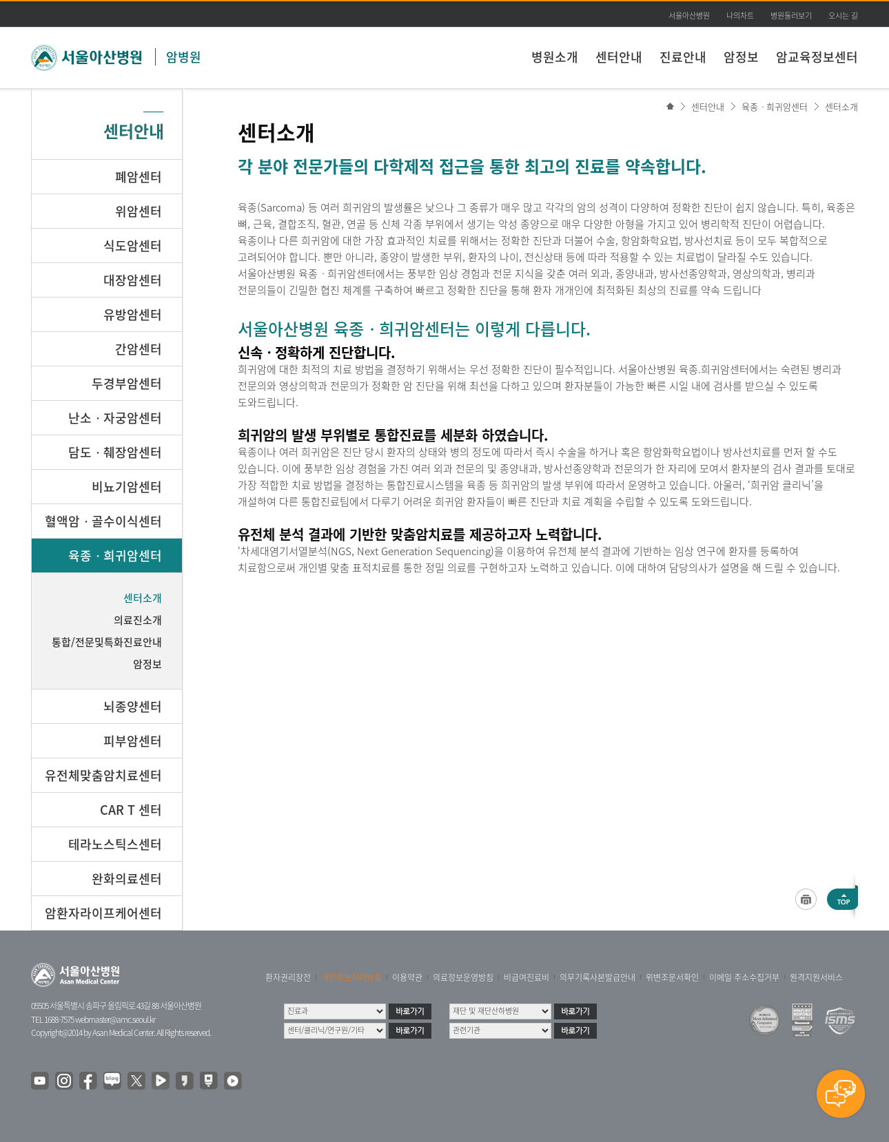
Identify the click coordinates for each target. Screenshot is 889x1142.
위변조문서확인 (672, 977)
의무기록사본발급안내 (597, 977)
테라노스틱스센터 (115, 844)
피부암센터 (132, 740)
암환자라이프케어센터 (103, 913)
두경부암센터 (127, 383)
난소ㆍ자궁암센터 (115, 417)
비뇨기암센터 (127, 486)
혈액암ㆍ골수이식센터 (103, 521)
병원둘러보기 (791, 15)
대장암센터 (132, 280)
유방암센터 (132, 314)
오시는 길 (843, 15)
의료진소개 (138, 619)
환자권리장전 (288, 977)
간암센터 (138, 349)
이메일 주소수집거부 (744, 977)
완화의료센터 (127, 878)
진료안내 (683, 57)
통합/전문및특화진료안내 (107, 642)
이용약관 (407, 977)
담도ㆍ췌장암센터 (115, 452)
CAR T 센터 (131, 809)
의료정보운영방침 (463, 977)
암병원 (183, 57)
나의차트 (740, 15)
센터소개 (841, 106)
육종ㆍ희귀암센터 (775, 106)
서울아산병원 (689, 15)
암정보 (741, 57)
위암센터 (138, 211)
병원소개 (554, 57)
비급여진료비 (526, 977)
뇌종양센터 (132, 706)
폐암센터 (138, 176)
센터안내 (618, 57)
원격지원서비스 (816, 977)
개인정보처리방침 (351, 977)
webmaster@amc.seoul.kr (115, 1019)
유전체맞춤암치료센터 (103, 775)
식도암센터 (132, 245)
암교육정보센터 (817, 57)
